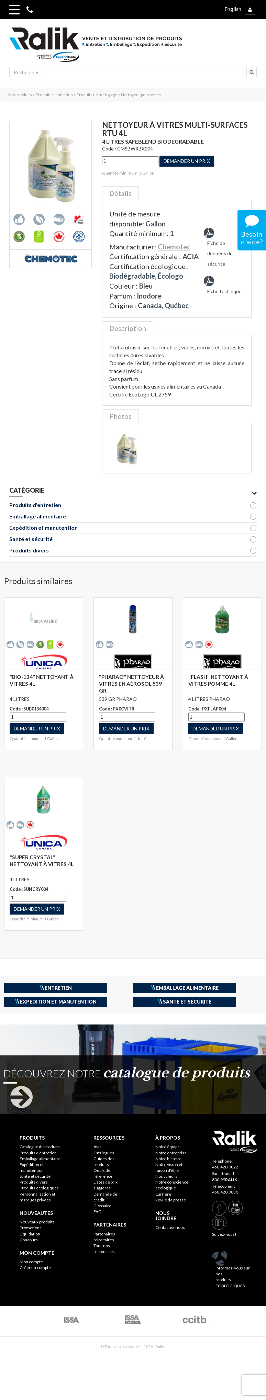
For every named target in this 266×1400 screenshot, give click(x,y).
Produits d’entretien (38, 1152)
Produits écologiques (39, 1187)
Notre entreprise (171, 1152)
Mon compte (31, 1261)
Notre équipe (167, 1146)
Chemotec (174, 247)
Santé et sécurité (31, 539)
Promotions (31, 1227)
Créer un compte (35, 1267)
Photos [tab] (120, 416)
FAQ (97, 1211)
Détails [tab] (120, 193)
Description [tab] (127, 328)
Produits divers (29, 550)
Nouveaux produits (37, 1221)
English (232, 8)
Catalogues (103, 1152)
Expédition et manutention (43, 527)
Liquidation (30, 1233)
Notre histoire (168, 1158)
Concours (29, 1239)
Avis (97, 1146)
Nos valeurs (166, 1176)
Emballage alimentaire (37, 516)
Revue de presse (170, 1199)
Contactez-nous (170, 1227)
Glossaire (102, 1205)
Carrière (163, 1194)
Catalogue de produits (40, 1146)
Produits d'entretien (35, 505)
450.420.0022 (225, 1166)
